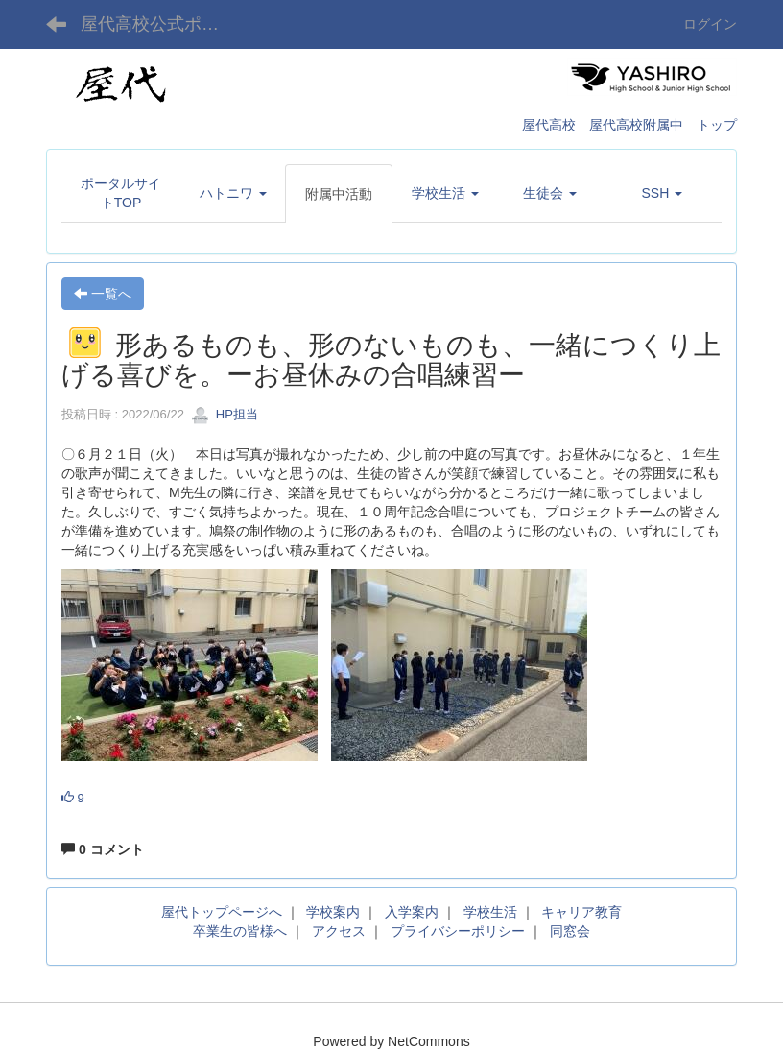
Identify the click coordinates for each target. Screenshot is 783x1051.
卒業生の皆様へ (240, 931)
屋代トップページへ (221, 912)
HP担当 (224, 414)
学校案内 (333, 912)
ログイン (710, 24)
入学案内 (412, 912)
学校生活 (490, 912)
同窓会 (570, 931)
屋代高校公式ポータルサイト (162, 24)
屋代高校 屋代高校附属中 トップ (629, 124)
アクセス (339, 931)
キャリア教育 (581, 912)
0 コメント (102, 849)
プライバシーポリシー (458, 931)
